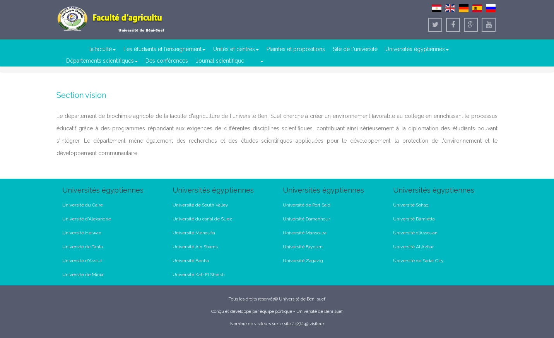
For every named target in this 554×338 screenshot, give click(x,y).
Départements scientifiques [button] (102, 61)
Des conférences (166, 61)
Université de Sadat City (418, 260)
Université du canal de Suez (202, 219)
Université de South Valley (200, 205)
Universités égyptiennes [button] (417, 49)
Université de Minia (82, 274)
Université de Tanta (82, 246)
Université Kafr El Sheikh (199, 274)
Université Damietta (414, 219)
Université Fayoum (303, 246)
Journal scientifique (220, 61)
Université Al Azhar (413, 246)
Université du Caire (82, 205)
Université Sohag (411, 205)
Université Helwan (81, 233)
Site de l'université (355, 49)
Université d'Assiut (82, 260)
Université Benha (191, 260)
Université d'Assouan (415, 233)
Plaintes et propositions (296, 49)
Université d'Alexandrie (86, 219)
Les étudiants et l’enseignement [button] (164, 49)
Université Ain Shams (195, 246)
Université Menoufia (194, 233)
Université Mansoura (305, 233)
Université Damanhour (306, 219)
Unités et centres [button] (236, 49)
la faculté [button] (102, 49)
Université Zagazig (303, 260)
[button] (261, 61)
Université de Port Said (306, 205)
